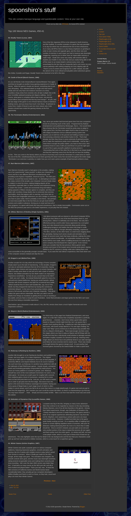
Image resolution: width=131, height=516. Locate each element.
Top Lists (16, 487)
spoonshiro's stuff (32, 9)
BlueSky (99, 71)
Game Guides (103, 46)
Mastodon (100, 72)
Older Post (87, 494)
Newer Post (12, 494)
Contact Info (103, 53)
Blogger (82, 507)
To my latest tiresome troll (107, 49)
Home (50, 494)
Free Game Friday (105, 37)
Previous (47, 481)
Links (100, 51)
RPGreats (65, 24)
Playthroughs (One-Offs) (107, 44)
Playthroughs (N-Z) (105, 41)
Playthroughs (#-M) (105, 39)
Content (101, 32)
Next (53, 481)
